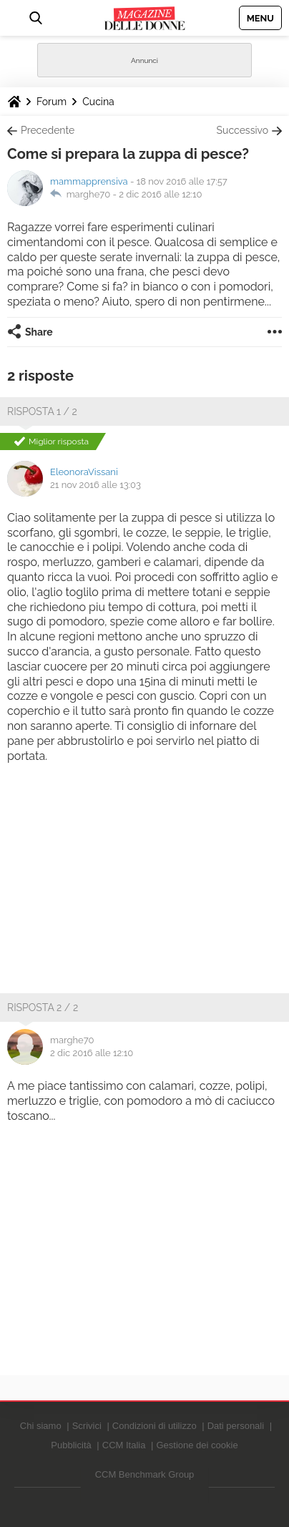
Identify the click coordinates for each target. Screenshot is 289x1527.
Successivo (242, 130)
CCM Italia (124, 1445)
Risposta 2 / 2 (42, 1007)
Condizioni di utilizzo (154, 1425)
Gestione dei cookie (196, 1445)
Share (39, 332)
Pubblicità (71, 1445)
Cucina (98, 101)
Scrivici (87, 1425)
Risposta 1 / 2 (42, 411)
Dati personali (236, 1425)
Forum (51, 101)
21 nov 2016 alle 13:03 (95, 484)
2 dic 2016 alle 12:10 (160, 194)
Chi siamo (41, 1425)
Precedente (47, 130)
